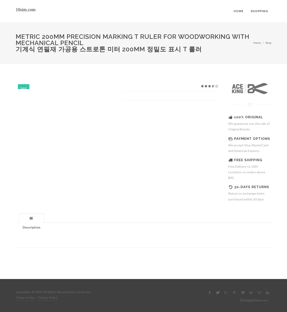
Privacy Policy (47, 297)
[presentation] (31, 218)
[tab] (31, 217)
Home (257, 42)
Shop (268, 42)
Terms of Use (25, 297)
